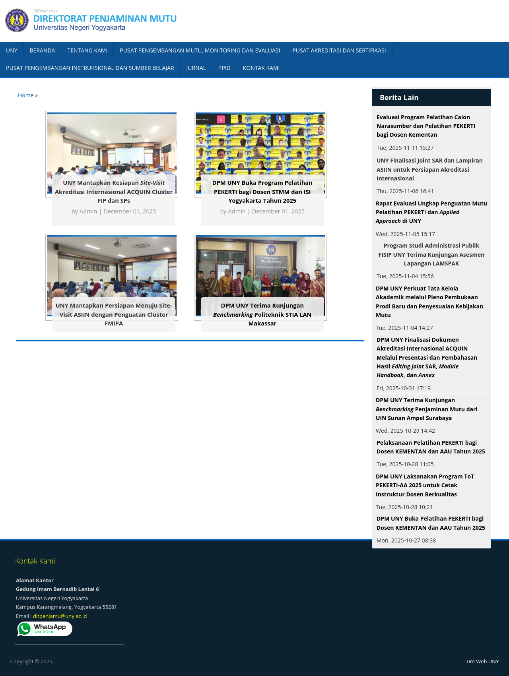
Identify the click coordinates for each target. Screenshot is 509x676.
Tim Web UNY (482, 661)
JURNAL (196, 68)
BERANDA (42, 50)
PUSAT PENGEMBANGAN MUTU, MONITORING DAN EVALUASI (200, 50)
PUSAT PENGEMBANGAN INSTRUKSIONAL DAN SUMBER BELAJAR (90, 68)
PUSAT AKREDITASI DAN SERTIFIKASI (339, 50)
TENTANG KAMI (87, 50)
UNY (11, 50)
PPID (224, 68)
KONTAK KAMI (261, 68)
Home (26, 95)
